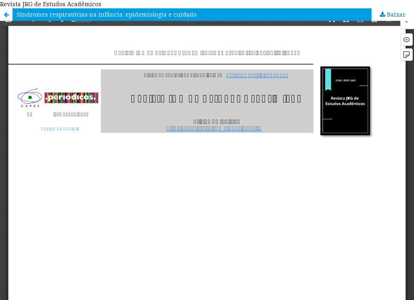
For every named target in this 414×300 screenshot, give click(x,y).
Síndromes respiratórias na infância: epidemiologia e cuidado (107, 14)
